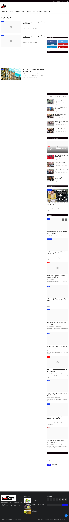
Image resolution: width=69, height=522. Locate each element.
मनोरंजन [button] (29, 11)
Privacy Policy (40, 519)
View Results (54, 464)
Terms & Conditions (63, 519)
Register (58, 1)
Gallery (3, 1)
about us (51, 519)
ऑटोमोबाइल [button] (17, 11)
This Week (50, 96)
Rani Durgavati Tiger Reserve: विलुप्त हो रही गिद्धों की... (57, 323)
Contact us (47, 519)
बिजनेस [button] (23, 11)
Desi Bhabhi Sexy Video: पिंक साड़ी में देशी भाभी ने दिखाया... (61, 156)
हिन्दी (64, 1)
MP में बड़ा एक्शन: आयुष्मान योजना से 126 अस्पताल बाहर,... (61, 100)
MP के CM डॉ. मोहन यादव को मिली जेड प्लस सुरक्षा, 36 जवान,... (57, 203)
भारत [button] (11, 11)
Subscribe (65, 505)
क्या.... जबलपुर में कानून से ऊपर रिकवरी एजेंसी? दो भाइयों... (61, 108)
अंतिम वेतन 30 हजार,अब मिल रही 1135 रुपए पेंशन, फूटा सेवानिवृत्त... (57, 232)
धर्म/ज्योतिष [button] (39, 11)
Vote (49, 464)
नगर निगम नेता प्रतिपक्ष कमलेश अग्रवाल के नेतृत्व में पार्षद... (61, 170)
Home (2, 15)
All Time (64, 96)
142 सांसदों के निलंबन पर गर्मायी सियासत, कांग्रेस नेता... (60, 163)
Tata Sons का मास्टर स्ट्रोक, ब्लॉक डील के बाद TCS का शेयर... (57, 370)
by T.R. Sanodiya (26, 26)
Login (54, 1)
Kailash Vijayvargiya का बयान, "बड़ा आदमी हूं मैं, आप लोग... (61, 177)
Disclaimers (56, 519)
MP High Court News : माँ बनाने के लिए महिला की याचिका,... (33, 70)
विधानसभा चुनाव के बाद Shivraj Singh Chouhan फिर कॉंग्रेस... (56, 276)
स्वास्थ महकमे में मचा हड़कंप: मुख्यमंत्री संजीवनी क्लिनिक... (60, 115)
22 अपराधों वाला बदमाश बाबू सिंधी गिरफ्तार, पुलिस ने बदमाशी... (57, 394)
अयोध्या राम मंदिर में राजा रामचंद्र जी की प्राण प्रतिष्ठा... (57, 300)
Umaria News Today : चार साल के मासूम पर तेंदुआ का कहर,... (57, 347)
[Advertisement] (23, 57)
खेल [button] (34, 11)
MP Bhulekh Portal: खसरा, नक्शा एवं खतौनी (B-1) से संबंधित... (38, 499)
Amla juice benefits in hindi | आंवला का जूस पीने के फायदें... (38, 510)
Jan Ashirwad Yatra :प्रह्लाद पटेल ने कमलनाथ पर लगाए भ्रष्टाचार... (55, 417)
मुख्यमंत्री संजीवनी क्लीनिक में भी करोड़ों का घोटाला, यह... (61, 129)
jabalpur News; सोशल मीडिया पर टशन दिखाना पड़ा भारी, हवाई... (61, 122)
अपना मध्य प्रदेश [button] (5, 11)
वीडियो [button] (45, 11)
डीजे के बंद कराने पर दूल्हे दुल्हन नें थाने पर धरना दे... (38, 505)
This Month (57, 96)
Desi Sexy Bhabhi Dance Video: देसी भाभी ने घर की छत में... (56, 441)
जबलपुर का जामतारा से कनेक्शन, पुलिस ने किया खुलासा (34, 23)
